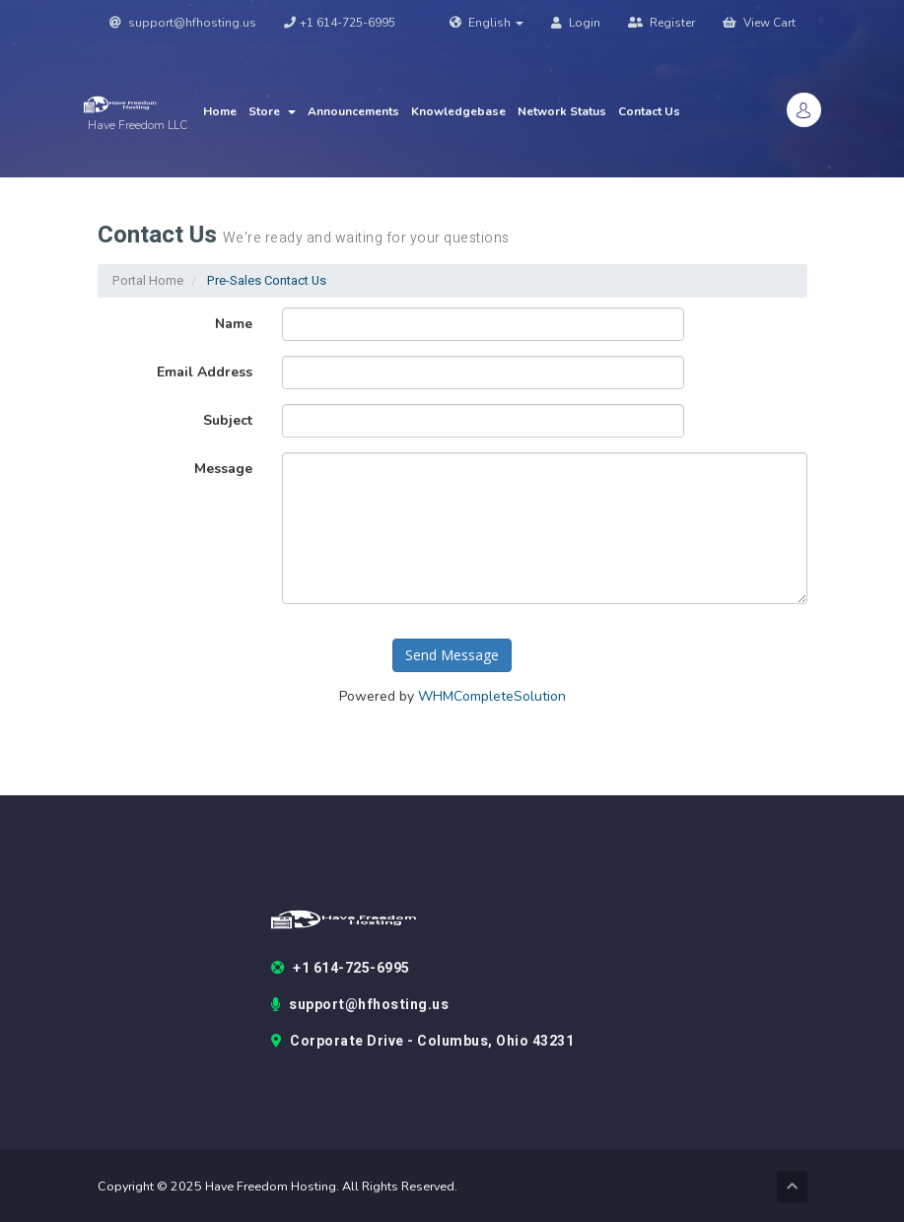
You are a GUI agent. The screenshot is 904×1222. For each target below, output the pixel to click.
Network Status (562, 111)
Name (233, 323)
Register (661, 23)
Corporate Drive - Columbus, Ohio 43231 (423, 1042)
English (486, 23)
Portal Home (147, 280)
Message (223, 468)
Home (220, 111)
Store (272, 111)
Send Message (452, 654)
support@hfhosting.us (182, 23)
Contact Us (649, 111)
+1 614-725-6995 (339, 23)
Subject (227, 420)
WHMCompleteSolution (492, 696)
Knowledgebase (458, 111)
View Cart (759, 23)
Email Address (204, 372)
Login (575, 23)
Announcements (353, 111)
